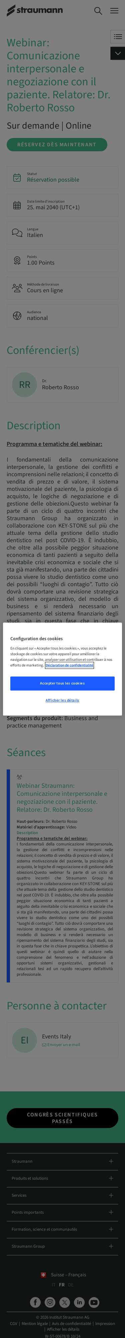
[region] (62, 669)
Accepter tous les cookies (62, 683)
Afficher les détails (62, 700)
